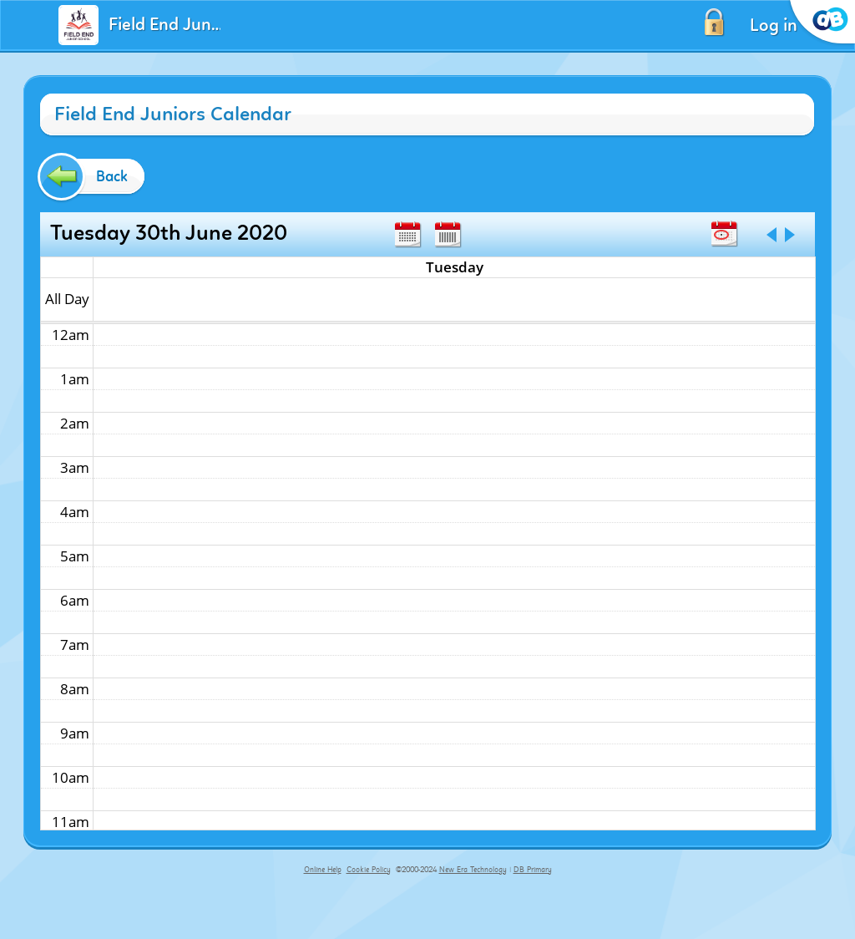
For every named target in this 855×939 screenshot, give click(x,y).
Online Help (322, 870)
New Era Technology (473, 870)
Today (724, 234)
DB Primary (533, 870)
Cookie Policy (369, 870)
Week (447, 234)
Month (407, 234)
